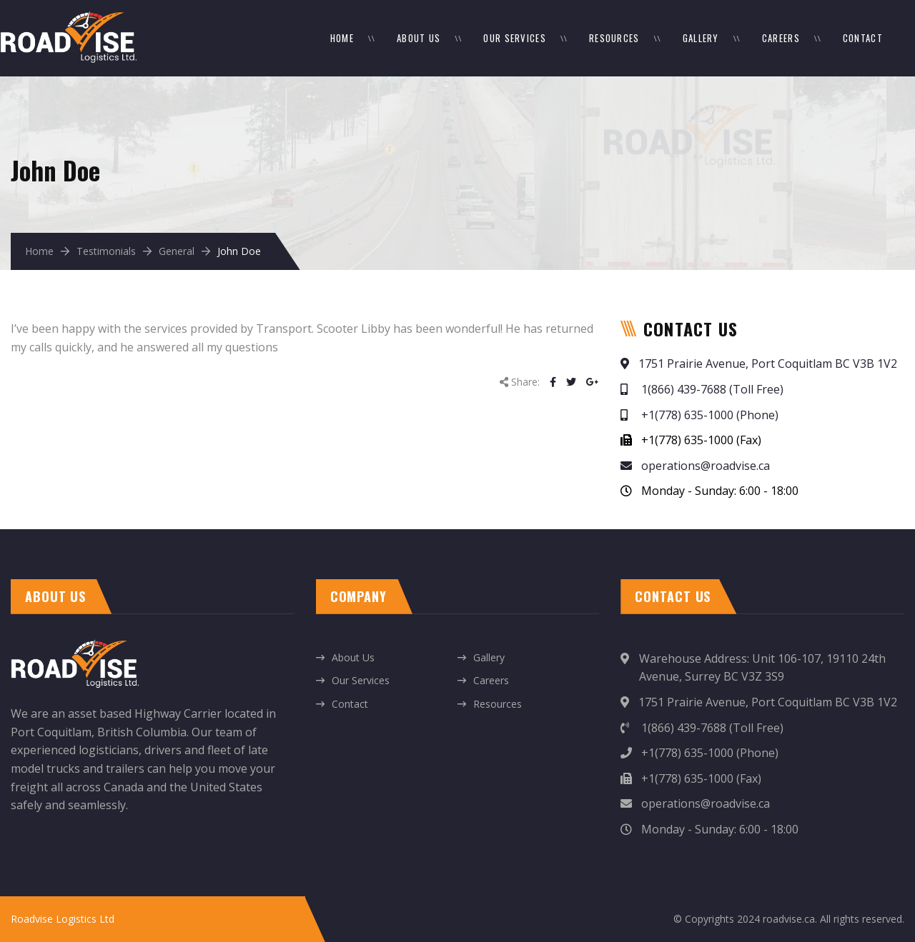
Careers (781, 38)
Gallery (701, 38)
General (176, 251)
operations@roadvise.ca (695, 465)
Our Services (514, 38)
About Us (418, 38)
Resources (614, 38)
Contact (863, 38)
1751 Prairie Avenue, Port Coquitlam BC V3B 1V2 (758, 363)
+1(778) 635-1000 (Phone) (699, 415)
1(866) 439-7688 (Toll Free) (701, 389)
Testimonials (106, 251)
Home (342, 38)
